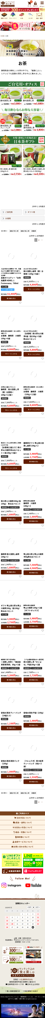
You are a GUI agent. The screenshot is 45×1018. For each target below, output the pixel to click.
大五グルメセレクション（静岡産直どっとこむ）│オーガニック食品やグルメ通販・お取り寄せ (25, 998)
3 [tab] (23, 33)
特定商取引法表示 (31, 991)
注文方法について (22, 817)
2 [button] (38, 240)
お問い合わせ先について (22, 846)
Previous (1, 28)
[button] (42, 240)
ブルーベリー (5, 15)
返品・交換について (22, 832)
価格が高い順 (25, 231)
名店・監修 (31, 15)
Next (43, 28)
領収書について (22, 837)
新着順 (34, 231)
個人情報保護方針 (13, 991)
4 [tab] (25, 33)
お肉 (14, 15)
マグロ (40, 15)
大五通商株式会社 (26, 979)
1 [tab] (20, 33)
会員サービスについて (23, 841)
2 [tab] (21, 33)
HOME (2, 36)
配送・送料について (22, 822)
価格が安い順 (14, 231)
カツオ (23, 15)
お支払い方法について (22, 827)
